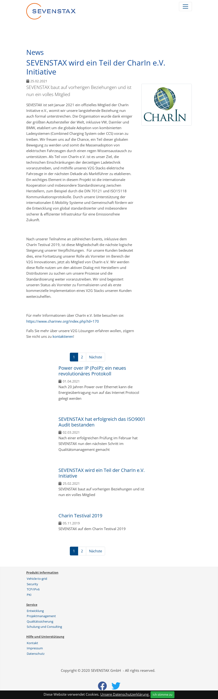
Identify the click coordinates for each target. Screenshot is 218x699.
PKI (29, 595)
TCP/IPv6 (33, 589)
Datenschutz (35, 653)
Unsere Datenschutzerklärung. (125, 694)
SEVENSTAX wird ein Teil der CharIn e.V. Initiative (101, 473)
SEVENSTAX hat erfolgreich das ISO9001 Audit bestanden (101, 422)
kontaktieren (63, 336)
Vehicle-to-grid (37, 578)
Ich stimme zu (162, 694)
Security (32, 584)
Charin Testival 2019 (80, 515)
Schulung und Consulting (44, 626)
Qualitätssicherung (40, 621)
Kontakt (32, 643)
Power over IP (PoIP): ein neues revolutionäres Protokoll (92, 371)
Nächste (95, 357)
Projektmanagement (41, 616)
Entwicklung (35, 611)
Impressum (35, 648)
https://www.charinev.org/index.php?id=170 (62, 321)
